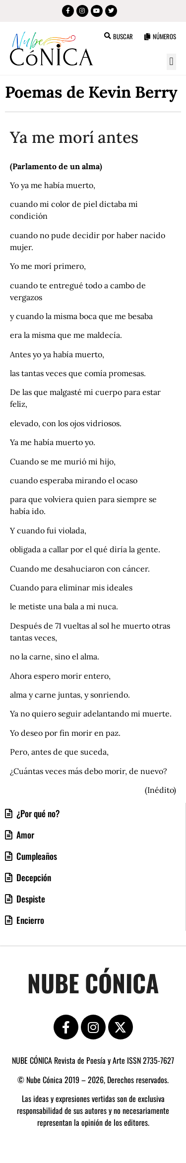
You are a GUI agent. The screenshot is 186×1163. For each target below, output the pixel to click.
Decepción (32, 877)
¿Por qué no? (37, 813)
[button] (171, 62)
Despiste (29, 898)
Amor (24, 834)
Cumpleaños (35, 855)
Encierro (29, 919)
